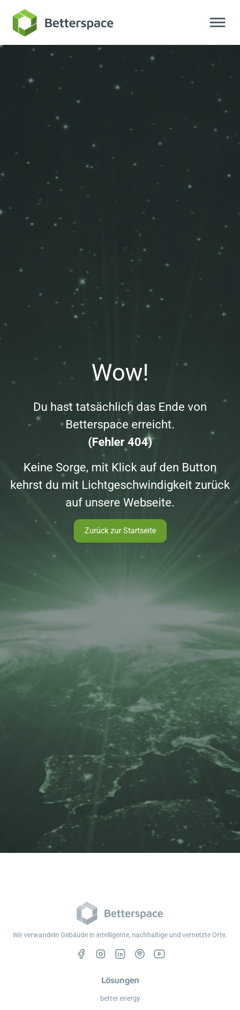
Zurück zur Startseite (120, 530)
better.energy (120, 998)
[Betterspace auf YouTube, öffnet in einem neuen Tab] (159, 954)
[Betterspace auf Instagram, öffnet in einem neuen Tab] (101, 954)
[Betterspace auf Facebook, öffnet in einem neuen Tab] (81, 954)
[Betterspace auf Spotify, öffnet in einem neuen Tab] (140, 954)
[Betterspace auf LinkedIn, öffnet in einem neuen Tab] (120, 954)
